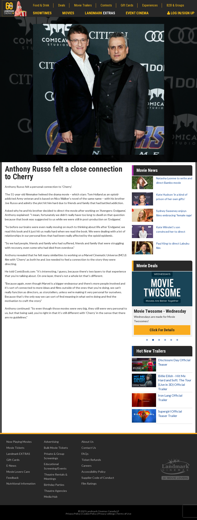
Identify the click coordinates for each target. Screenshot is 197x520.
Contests (106, 5)
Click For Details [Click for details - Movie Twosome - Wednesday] (162, 330)
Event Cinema (137, 13)
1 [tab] (147, 340)
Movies (68, 13)
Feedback (12, 477)
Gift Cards (127, 5)
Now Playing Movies (19, 441)
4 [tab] (165, 340)
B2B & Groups (175, 5)
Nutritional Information (20, 483)
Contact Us (88, 447)
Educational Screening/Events (55, 466)
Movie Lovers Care (18, 471)
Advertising (51, 441)
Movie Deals (147, 265)
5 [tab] (171, 340)
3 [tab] (159, 340)
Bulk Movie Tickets (56, 447)
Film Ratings (89, 483)
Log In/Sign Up (180, 13)
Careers (86, 465)
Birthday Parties (54, 484)
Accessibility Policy (93, 471)
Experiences (150, 5)
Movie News (147, 170)
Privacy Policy (73, 513)
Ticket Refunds (91, 459)
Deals (61, 5)
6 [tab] (177, 340)
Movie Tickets (15, 447)
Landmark (100, 13)
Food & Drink (41, 5)
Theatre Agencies (55, 490)
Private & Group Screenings (54, 456)
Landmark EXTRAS (18, 453)
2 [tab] (153, 340)
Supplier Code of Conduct (97, 477)
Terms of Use (124, 513)
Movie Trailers (83, 5)
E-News (11, 465)
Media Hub (50, 496)
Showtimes (42, 13)
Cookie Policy (89, 513)
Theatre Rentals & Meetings (55, 477)
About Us (87, 441)
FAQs (85, 453)
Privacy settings (106, 513)
